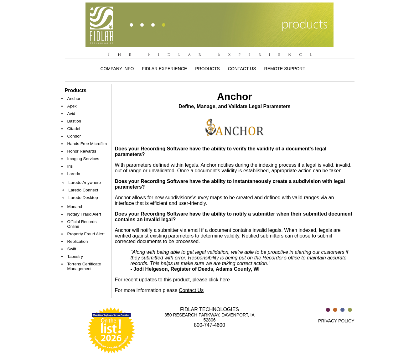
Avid (71, 113)
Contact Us (242, 68)
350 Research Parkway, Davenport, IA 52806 (209, 317)
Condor (74, 136)
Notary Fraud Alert (84, 214)
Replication (77, 241)
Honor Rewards (81, 151)
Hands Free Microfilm (87, 143)
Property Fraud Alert (86, 234)
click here (219, 279)
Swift (71, 249)
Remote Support (284, 68)
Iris (70, 166)
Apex (72, 106)
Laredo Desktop (83, 197)
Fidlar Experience (164, 68)
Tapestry (75, 256)
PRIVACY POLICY (336, 320)
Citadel (73, 128)
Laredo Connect (83, 190)
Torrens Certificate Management (84, 266)
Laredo (73, 173)
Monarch (75, 206)
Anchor (73, 98)
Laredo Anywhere (85, 182)
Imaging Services (83, 158)
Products (207, 68)
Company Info (117, 68)
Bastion (74, 121)
